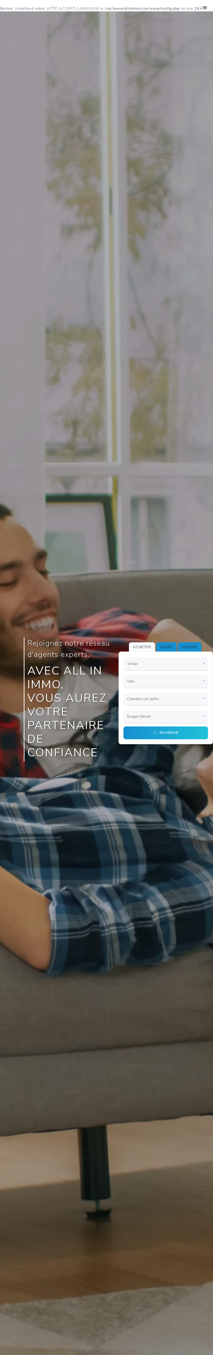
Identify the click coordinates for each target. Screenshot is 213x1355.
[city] (165, 681)
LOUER (166, 647)
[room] (165, 699)
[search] (165, 732)
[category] (165, 664)
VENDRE (190, 647)
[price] (165, 716)
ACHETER (142, 647)
